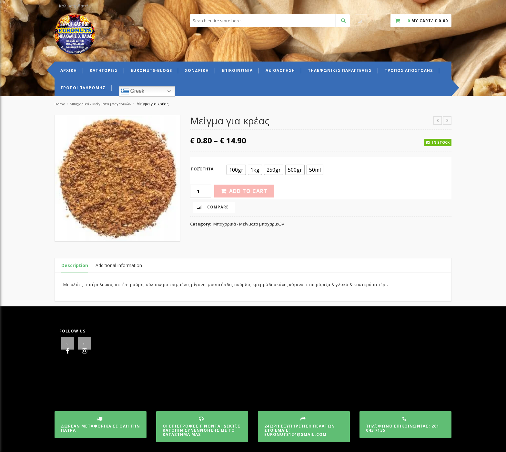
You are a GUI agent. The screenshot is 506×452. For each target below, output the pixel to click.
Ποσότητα (202, 169)
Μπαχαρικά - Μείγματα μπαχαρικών (100, 103)
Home (60, 103)
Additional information (119, 265)
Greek (132, 91)
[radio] (236, 170)
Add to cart (248, 191)
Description (74, 265)
